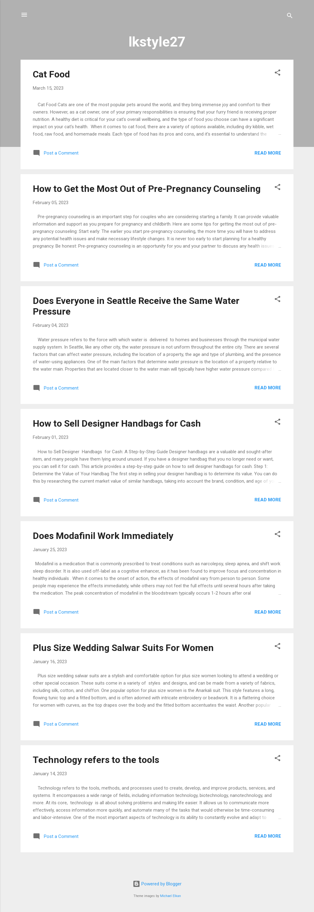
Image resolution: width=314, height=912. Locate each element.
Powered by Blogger (157, 884)
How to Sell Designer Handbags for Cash (117, 423)
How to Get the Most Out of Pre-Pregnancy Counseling (147, 188)
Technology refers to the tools (96, 759)
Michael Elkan (170, 896)
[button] (277, 73)
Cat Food (51, 74)
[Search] (289, 16)
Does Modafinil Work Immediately (103, 535)
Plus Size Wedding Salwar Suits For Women (123, 647)
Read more (268, 153)
